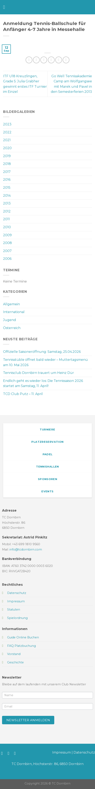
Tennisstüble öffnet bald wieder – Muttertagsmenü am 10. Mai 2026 (45, 362)
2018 (7, 164)
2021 (7, 140)
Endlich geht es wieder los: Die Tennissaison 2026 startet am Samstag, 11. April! (43, 383)
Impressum (61, 752)
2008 (7, 243)
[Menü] (5, 7)
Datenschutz (84, 752)
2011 (6, 219)
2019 (7, 156)
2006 (7, 259)
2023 (7, 124)
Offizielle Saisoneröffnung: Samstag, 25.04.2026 (42, 352)
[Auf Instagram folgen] (10, 753)
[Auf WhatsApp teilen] (29, 60)
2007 (7, 251)
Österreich (11, 328)
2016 (6, 180)
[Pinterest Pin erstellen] (58, 60)
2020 (7, 148)
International (14, 312)
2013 (7, 203)
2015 (6, 188)
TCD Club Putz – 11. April (23, 394)
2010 (7, 227)
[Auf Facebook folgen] (3, 753)
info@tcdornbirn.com (25, 549)
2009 (7, 235)
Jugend (9, 320)
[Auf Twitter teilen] (43, 60)
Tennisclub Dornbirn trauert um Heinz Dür (38, 373)
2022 (7, 132)
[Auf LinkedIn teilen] (66, 60)
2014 (7, 196)
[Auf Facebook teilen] (36, 60)
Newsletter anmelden (28, 720)
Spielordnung (17, 618)
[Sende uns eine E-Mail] (16, 753)
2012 (7, 211)
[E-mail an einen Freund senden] (51, 60)
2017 (7, 172)
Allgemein (11, 304)
